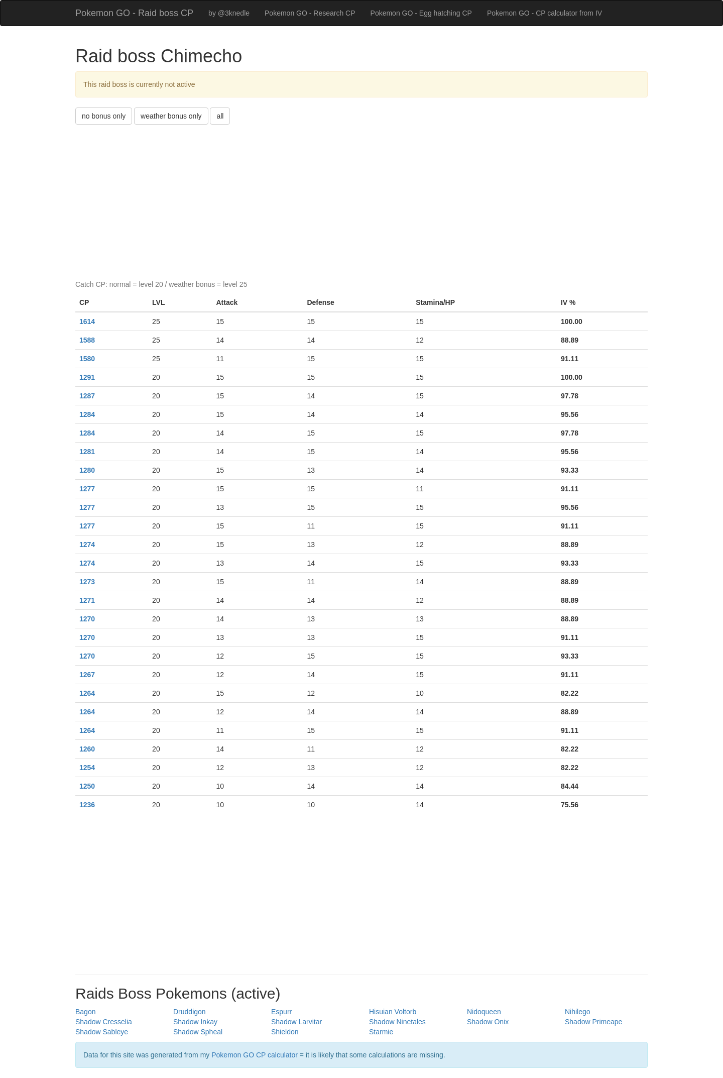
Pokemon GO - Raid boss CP (134, 13)
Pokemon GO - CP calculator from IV (544, 13)
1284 (87, 414)
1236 (87, 805)
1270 (87, 619)
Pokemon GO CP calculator (254, 1055)
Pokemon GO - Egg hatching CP (421, 13)
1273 (87, 582)
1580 (87, 359)
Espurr (281, 1012)
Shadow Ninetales (397, 1022)
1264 (87, 693)
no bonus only (104, 116)
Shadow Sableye (101, 1032)
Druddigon (189, 1012)
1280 (87, 470)
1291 (87, 377)
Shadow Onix (488, 1022)
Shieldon (285, 1032)
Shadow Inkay (195, 1022)
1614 (87, 321)
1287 (87, 396)
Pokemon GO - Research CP (310, 13)
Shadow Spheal (197, 1032)
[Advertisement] (361, 200)
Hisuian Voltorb (392, 1012)
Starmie (381, 1032)
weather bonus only (171, 116)
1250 (87, 786)
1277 (87, 489)
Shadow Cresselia (103, 1022)
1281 (87, 452)
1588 (87, 340)
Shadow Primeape (593, 1022)
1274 (87, 545)
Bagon (85, 1012)
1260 (87, 749)
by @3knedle (229, 13)
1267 (87, 675)
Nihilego (577, 1012)
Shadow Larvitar (296, 1022)
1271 (87, 600)
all (219, 116)
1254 (87, 768)
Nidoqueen (484, 1012)
